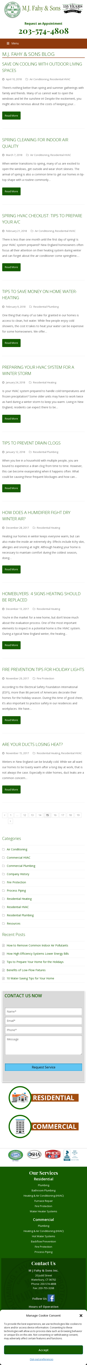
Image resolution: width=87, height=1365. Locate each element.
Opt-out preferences (41, 1359)
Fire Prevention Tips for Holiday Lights (43, 669)
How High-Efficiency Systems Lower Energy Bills (38, 953)
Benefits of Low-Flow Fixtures (26, 970)
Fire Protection (45, 678)
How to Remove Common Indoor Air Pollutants (37, 945)
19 (78, 815)
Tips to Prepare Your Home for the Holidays (35, 962)
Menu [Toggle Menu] (12, 43)
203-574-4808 (43, 30)
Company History (18, 874)
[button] (81, 1316)
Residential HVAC (60, 79)
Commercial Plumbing (21, 866)
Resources (13, 923)
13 (32, 815)
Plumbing (43, 1185)
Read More (11, 115)
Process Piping (16, 890)
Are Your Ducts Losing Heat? (32, 744)
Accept (44, 1350)
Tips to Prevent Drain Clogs (31, 443)
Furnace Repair (43, 1201)
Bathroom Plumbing (43, 1190)
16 (55, 815)
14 (39, 815)
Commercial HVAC (18, 857)
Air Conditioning (39, 79)
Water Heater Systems (43, 1211)
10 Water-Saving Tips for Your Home (30, 978)
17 (62, 815)
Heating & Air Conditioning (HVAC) (44, 1195)
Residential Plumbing (46, 306)
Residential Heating (44, 382)
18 (70, 815)
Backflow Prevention (43, 1241)
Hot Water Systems (43, 1236)
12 (24, 815)
